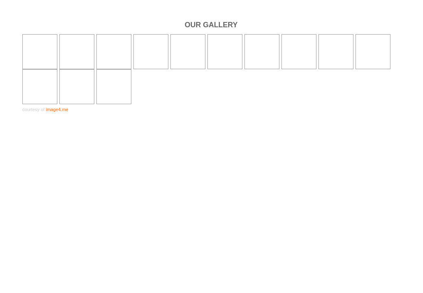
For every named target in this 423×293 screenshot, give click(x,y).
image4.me (57, 109)
